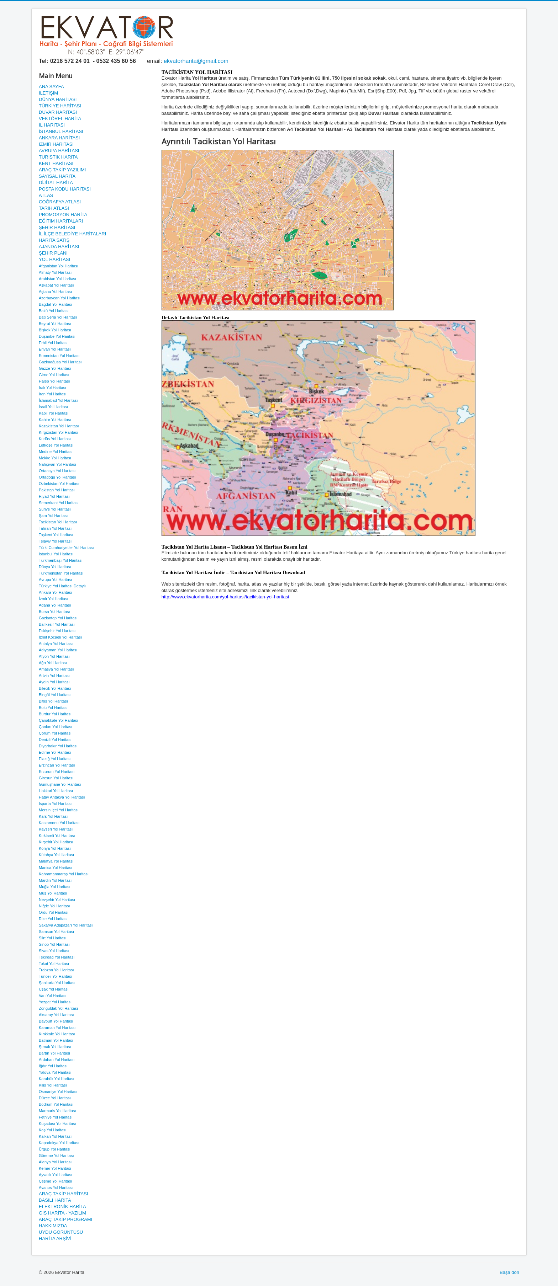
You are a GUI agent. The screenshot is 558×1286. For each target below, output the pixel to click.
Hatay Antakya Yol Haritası (62, 797)
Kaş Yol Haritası (53, 1130)
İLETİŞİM (48, 93)
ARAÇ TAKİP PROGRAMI (65, 1219)
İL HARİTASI (52, 125)
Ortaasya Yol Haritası (57, 471)
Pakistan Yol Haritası (57, 490)
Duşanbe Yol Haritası (57, 336)
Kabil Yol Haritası (53, 413)
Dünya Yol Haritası (55, 567)
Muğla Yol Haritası (54, 887)
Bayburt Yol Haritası (56, 1021)
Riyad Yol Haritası (54, 496)
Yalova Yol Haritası (55, 1072)
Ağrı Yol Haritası (53, 663)
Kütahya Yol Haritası (56, 855)
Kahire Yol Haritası (55, 419)
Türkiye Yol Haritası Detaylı (62, 586)
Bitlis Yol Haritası (53, 701)
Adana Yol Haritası (55, 605)
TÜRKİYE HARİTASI (60, 105)
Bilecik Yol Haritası (55, 688)
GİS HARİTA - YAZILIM (62, 1213)
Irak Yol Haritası (52, 387)
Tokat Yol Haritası (54, 963)
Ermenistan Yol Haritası (59, 355)
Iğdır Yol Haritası (53, 1066)
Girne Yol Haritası (54, 375)
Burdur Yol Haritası (55, 714)
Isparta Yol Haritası (55, 803)
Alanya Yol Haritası (55, 1162)
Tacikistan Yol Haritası (58, 522)
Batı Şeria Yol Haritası (58, 317)
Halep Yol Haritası (54, 381)
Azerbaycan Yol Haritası (59, 298)
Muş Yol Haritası (53, 893)
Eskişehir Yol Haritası (57, 631)
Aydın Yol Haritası (54, 682)
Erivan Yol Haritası (55, 349)
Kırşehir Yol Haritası (56, 842)
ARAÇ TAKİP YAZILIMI (62, 169)
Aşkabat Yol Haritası (56, 285)
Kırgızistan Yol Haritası (58, 432)
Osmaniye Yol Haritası (58, 1091)
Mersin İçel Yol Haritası (59, 810)
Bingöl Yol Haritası (54, 695)
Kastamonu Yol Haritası (59, 823)
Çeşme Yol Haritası (55, 1181)
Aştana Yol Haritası (55, 291)
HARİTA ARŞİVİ (55, 1238)
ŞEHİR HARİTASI (57, 227)
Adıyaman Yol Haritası (58, 650)
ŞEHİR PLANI (53, 253)
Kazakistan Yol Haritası (59, 426)
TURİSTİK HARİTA (58, 157)
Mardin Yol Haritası (55, 880)
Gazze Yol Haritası (55, 368)
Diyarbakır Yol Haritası (58, 746)
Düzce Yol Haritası (55, 1098)
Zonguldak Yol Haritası (58, 1008)
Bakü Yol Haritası (54, 311)
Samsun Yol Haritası (56, 931)
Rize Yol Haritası (53, 919)
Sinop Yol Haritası (54, 944)
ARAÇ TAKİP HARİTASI (63, 1193)
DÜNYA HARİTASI (58, 99)
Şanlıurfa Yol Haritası (57, 983)
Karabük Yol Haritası (56, 1079)
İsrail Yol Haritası (53, 407)
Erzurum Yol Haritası (56, 771)
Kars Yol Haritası (53, 816)
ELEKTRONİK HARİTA (62, 1206)
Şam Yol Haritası (53, 515)
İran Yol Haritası (53, 394)
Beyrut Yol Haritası (55, 323)
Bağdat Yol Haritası (55, 304)
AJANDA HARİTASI (59, 246)
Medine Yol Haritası (56, 451)
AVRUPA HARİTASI (59, 150)
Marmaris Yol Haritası (57, 1111)
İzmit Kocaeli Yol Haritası (60, 637)
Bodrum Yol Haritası (56, 1104)
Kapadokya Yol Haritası (59, 1143)
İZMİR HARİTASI (56, 144)
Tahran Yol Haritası (55, 528)
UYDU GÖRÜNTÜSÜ (61, 1232)
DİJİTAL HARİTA (56, 182)
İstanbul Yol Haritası (56, 554)
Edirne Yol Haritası (55, 752)
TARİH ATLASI (54, 208)
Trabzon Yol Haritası (56, 970)
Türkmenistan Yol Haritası (61, 573)
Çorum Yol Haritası (55, 733)
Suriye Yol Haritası (55, 509)
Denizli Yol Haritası (55, 739)
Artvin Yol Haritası (54, 675)
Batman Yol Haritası (56, 1040)
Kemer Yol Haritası (55, 1168)
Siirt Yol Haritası (53, 938)
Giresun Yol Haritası (56, 778)
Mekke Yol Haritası (55, 458)
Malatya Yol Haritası (56, 861)
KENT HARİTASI (56, 163)
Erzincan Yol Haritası (57, 765)
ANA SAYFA (51, 86)
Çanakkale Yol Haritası (58, 720)
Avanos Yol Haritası (56, 1187)
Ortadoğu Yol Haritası (57, 477)
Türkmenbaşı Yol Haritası (61, 560)
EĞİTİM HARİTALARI (61, 221)
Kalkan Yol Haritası (55, 1136)
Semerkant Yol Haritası (59, 503)
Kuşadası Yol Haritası (57, 1123)
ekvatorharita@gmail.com (196, 61)
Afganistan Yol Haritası (58, 266)
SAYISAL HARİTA (57, 176)
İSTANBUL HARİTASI (61, 131)
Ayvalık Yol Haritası (55, 1175)
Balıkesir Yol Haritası (57, 624)
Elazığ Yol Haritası (54, 759)
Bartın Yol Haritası (54, 1053)
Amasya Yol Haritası (56, 669)
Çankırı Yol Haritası (55, 727)
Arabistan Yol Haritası (57, 279)
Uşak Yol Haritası (54, 989)
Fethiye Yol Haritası (56, 1117)
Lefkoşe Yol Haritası (56, 445)
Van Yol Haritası (52, 995)
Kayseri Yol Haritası (56, 829)
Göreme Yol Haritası (56, 1155)
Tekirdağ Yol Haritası (56, 957)
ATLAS (46, 195)
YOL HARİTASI (54, 259)
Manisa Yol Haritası (55, 867)
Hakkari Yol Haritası (56, 791)
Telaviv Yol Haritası (55, 541)
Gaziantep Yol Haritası (58, 618)
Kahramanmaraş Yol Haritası (64, 874)
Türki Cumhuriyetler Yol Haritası (66, 547)
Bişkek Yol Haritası (55, 330)
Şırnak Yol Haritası (55, 1047)
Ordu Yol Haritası (53, 912)
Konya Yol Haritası (55, 848)
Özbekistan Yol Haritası (59, 483)
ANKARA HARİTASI (59, 137)
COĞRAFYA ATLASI (60, 201)
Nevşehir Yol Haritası (57, 899)
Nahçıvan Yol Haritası (57, 464)
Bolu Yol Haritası (53, 707)
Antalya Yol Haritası (56, 643)
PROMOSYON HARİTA (63, 214)
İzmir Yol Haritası (53, 599)
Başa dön (509, 1272)
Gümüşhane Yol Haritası (60, 784)
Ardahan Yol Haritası (56, 1059)
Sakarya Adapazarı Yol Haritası (66, 925)
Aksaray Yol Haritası (56, 1015)
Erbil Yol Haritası (53, 343)
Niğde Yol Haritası (54, 906)
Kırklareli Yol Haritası (57, 835)
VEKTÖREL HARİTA (60, 118)
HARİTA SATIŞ (54, 240)
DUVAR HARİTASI (58, 112)
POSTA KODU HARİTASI (65, 189)
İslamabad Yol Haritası (58, 400)
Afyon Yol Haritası (54, 656)
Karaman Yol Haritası (57, 1027)
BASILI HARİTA (55, 1200)
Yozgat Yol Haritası (55, 1002)
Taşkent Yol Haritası (56, 535)
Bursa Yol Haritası (54, 611)
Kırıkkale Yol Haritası (57, 1034)
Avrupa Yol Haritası (55, 579)
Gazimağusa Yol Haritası (60, 362)
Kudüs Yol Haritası (55, 439)
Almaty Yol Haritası (55, 272)
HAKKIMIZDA (53, 1225)
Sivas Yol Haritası (54, 951)
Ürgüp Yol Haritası (54, 1149)
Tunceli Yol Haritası (55, 976)
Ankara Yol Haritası (55, 592)
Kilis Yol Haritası (53, 1085)
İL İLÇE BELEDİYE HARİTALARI (72, 233)
